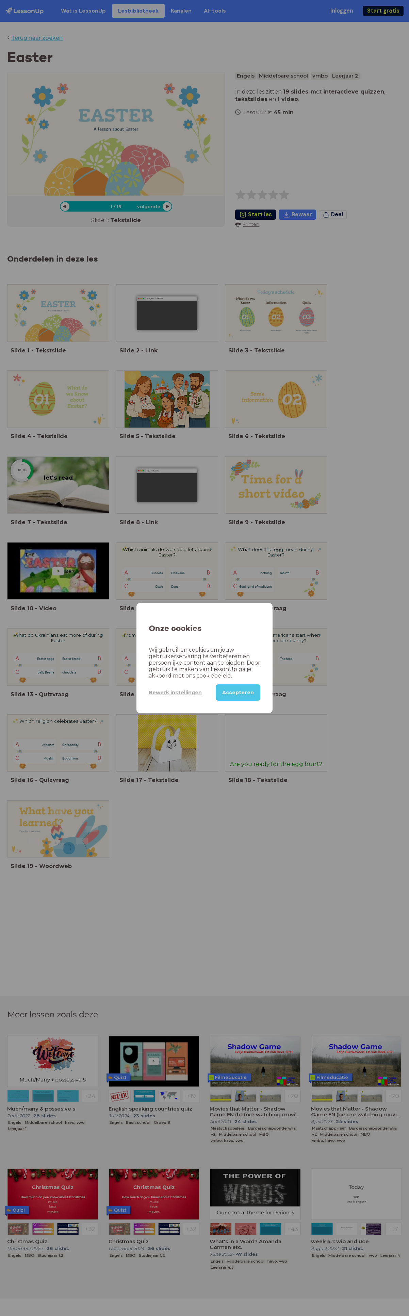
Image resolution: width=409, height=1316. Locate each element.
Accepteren (238, 692)
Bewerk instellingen (175, 692)
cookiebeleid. (214, 675)
